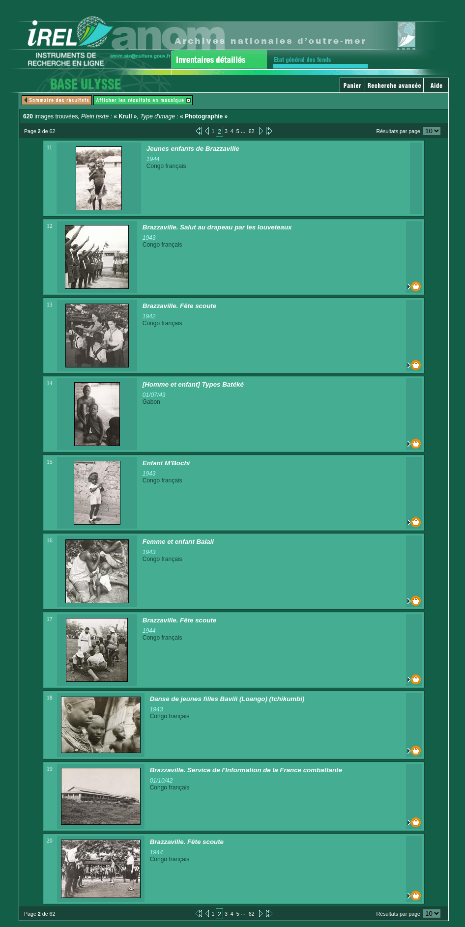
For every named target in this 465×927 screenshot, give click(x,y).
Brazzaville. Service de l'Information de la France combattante (246, 770)
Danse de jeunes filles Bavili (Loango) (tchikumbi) (227, 698)
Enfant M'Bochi (166, 463)
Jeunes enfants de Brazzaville (192, 148)
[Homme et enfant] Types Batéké (193, 384)
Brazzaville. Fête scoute (179, 305)
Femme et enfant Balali (178, 541)
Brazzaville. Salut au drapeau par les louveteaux (217, 227)
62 (252, 131)
